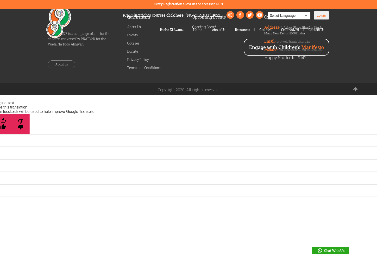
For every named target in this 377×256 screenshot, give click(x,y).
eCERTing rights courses (153, 15)
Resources (242, 29)
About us (61, 64)
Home (197, 29)
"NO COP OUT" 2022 (203, 15)
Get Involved (290, 29)
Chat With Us (331, 250)
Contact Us (316, 29)
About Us (218, 29)
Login (321, 15)
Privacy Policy (138, 59)
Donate (132, 51)
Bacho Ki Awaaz (171, 29)
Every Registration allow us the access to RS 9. (189, 4)
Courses (265, 29)
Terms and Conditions (144, 67)
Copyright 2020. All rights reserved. (188, 89)
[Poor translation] (21, 124)
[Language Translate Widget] (289, 15)
